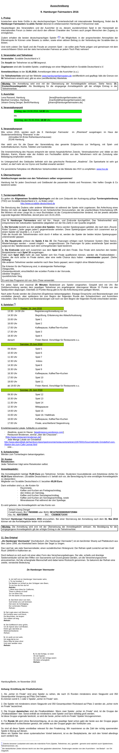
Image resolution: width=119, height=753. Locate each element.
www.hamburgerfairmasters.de (57, 76)
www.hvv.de (102, 169)
